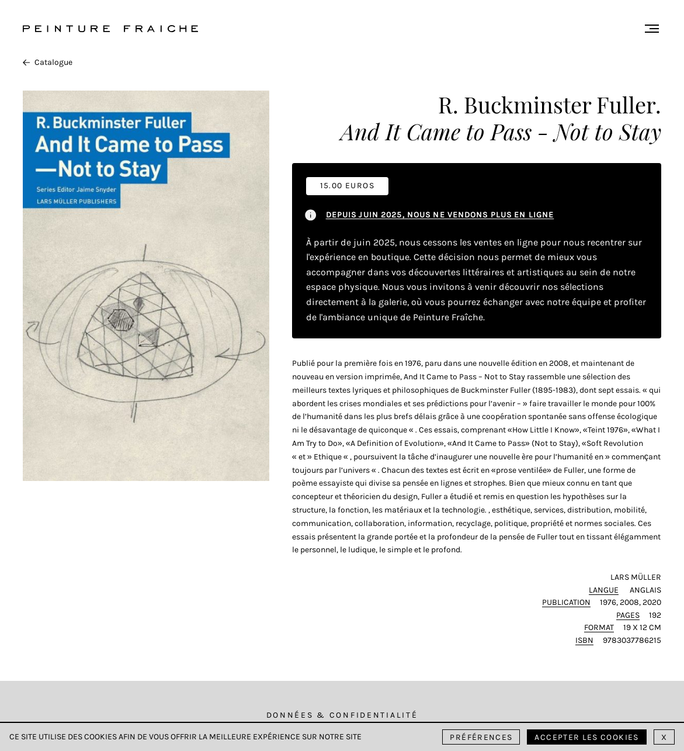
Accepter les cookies (586, 737)
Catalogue (47, 62)
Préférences (481, 737)
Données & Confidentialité (342, 715)
